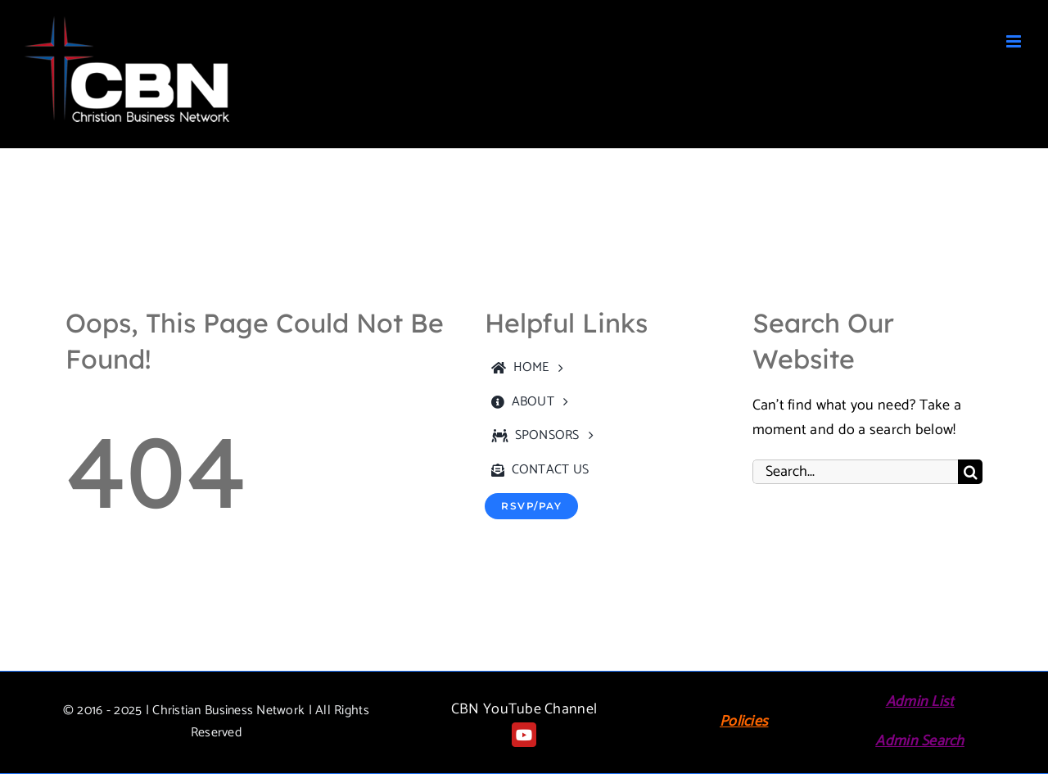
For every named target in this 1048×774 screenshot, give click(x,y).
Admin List (920, 702)
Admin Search (919, 741)
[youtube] (524, 734)
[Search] (970, 471)
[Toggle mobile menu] (1014, 41)
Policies (744, 721)
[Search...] (855, 471)
